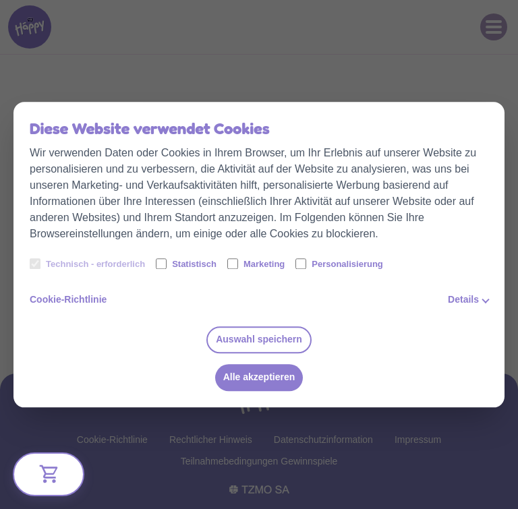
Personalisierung (338, 263)
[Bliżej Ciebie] (48, 474)
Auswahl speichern (259, 339)
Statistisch (186, 263)
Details (463, 299)
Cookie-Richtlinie (68, 299)
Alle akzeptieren (259, 377)
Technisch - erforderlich (87, 263)
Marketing (256, 263)
